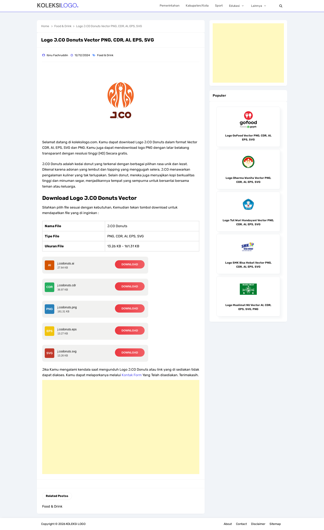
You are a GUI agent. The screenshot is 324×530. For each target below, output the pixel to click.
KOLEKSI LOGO (75, 524)
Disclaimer (258, 524)
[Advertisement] (120, 427)
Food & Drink (105, 55)
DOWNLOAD (130, 264)
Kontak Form (132, 375)
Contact (241, 524)
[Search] (280, 6)
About (228, 524)
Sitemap (275, 524)
